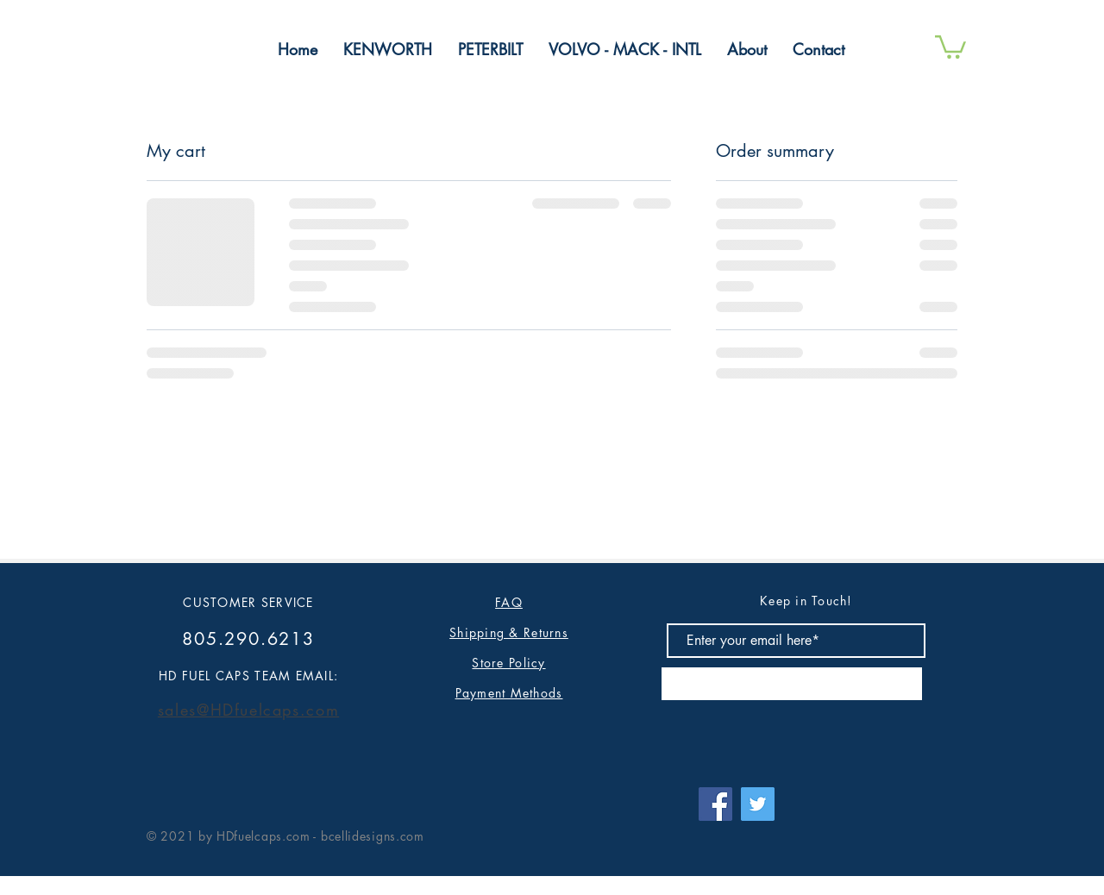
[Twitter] (758, 804)
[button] (950, 46)
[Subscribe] (792, 684)
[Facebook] (715, 804)
